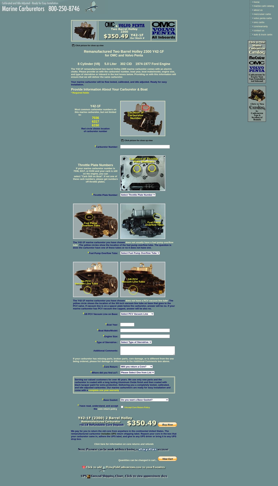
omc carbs (259, 22)
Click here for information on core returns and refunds (124, 444)
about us (258, 10)
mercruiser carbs (262, 14)
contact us (259, 30)
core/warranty (261, 26)
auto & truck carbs (263, 34)
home (257, 2)
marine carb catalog (264, 6)
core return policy (107, 409)
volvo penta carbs (263, 18)
